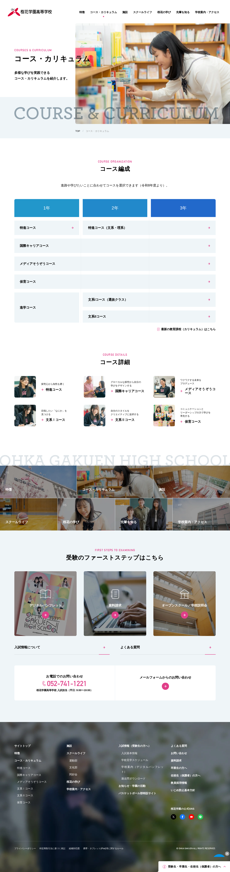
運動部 (73, 760)
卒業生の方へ (179, 767)
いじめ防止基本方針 (183, 790)
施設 (69, 745)
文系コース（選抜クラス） (108, 299)
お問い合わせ (179, 753)
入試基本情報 (129, 753)
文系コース (97, 316)
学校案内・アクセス (79, 789)
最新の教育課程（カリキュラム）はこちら (188, 329)
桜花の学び (73, 781)
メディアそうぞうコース (37, 264)
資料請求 (176, 760)
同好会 (73, 774)
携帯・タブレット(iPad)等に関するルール (103, 848)
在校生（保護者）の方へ (185, 775)
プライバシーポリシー (25, 848)
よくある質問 (130, 647)
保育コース (28, 281)
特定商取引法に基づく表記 (52, 848)
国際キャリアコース (34, 246)
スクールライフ (76, 753)
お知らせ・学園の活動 (132, 785)
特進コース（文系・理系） (107, 228)
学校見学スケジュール (134, 760)
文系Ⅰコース (25, 788)
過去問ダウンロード (133, 778)
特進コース (28, 228)
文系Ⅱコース (25, 795)
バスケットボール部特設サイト (137, 793)
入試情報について (27, 647)
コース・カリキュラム (27, 760)
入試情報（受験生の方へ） (135, 745)
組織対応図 (74, 848)
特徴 (17, 753)
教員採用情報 (179, 782)
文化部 (73, 767)
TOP (77, 131)
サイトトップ (22, 745)
